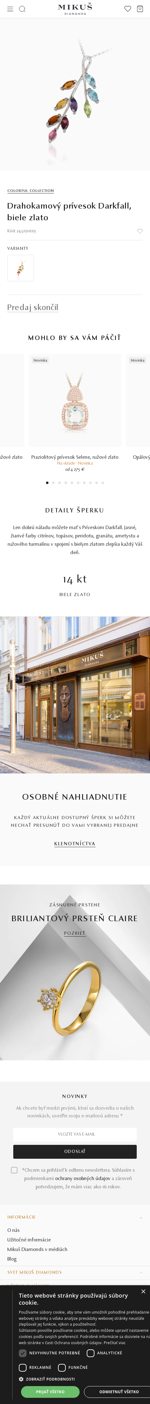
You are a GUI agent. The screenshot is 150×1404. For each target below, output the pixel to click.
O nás (13, 1230)
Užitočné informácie (29, 1240)
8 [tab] (90, 483)
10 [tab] (103, 483)
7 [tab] (84, 483)
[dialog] (75, 1344)
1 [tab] (47, 483)
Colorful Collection (30, 191)
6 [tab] (78, 483)
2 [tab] (53, 483)
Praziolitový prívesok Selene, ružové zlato (75, 457)
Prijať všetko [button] (50, 1391)
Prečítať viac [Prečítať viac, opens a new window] (115, 1342)
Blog (12, 1259)
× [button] (143, 1292)
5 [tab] (72, 483)
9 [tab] (96, 483)
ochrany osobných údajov (82, 1178)
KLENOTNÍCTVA (75, 844)
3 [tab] (60, 483)
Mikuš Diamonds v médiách (37, 1249)
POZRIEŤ (75, 933)
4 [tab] (66, 483)
